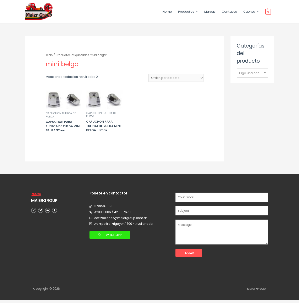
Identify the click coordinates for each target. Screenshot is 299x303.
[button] (110, 236)
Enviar (189, 255)
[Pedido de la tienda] (175, 79)
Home (167, 12)
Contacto (229, 12)
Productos (186, 12)
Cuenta (249, 12)
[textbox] (252, 74)
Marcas (210, 12)
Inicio (49, 56)
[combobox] (252, 74)
